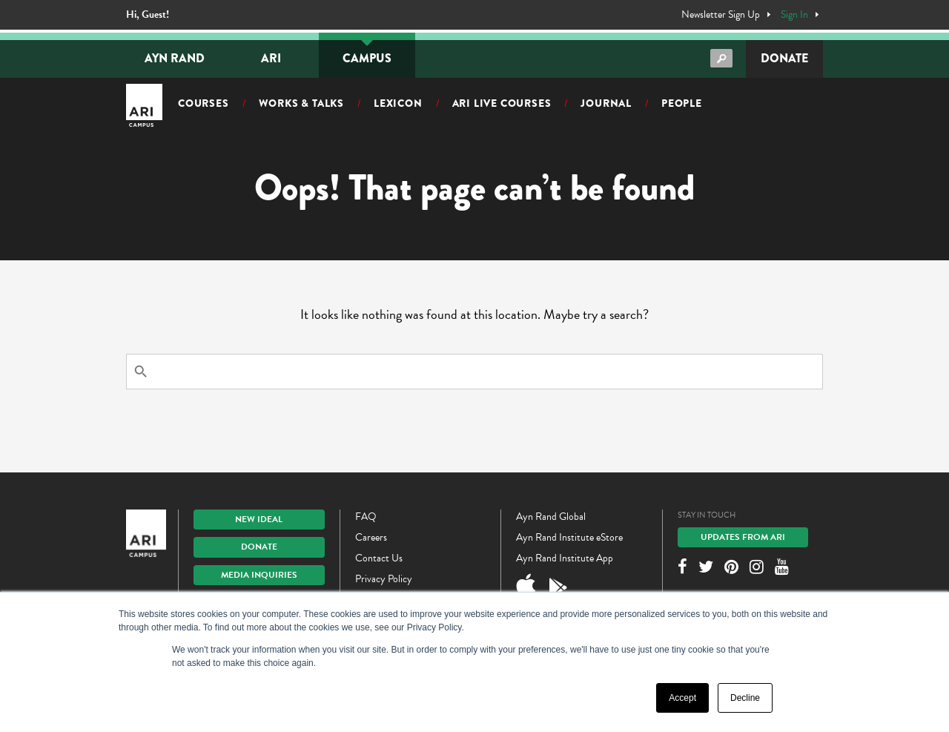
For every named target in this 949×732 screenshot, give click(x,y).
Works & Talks (301, 103)
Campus (367, 58)
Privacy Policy (383, 579)
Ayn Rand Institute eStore (569, 537)
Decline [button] (745, 698)
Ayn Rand (175, 58)
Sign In (794, 14)
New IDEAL (258, 519)
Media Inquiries (259, 574)
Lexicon (398, 103)
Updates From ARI (743, 537)
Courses (203, 103)
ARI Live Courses (502, 103)
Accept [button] (682, 698)
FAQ (366, 516)
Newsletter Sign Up (720, 14)
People (681, 103)
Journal (606, 103)
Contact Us (379, 558)
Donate (784, 58)
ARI (271, 58)
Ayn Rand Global (551, 516)
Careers (371, 537)
